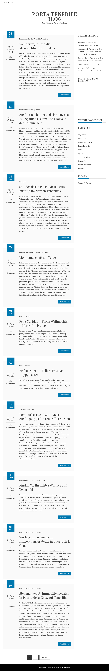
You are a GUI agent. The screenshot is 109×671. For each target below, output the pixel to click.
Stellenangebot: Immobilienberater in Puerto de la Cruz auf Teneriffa (44, 595)
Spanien (37, 110)
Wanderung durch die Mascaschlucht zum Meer (37, 46)
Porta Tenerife (24, 316)
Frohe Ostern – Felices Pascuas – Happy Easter (42, 372)
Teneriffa (37, 39)
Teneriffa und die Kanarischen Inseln (54, 23)
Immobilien (23, 480)
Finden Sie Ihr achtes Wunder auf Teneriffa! (43, 487)
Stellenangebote (37, 532)
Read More (64, 95)
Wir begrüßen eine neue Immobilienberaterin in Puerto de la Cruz (44, 541)
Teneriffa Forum (84, 183)
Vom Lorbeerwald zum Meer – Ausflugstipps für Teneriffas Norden (44, 416)
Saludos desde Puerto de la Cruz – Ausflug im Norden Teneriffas (43, 189)
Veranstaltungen (84, 165)
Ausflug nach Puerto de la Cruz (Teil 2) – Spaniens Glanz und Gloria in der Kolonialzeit (45, 119)
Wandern (44, 39)
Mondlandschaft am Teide (37, 257)
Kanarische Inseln (26, 39)
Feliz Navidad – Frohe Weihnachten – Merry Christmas (44, 323)
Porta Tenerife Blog (54, 16)
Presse (43, 480)
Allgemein (82, 135)
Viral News (55, 667)
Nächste (45, 657)
